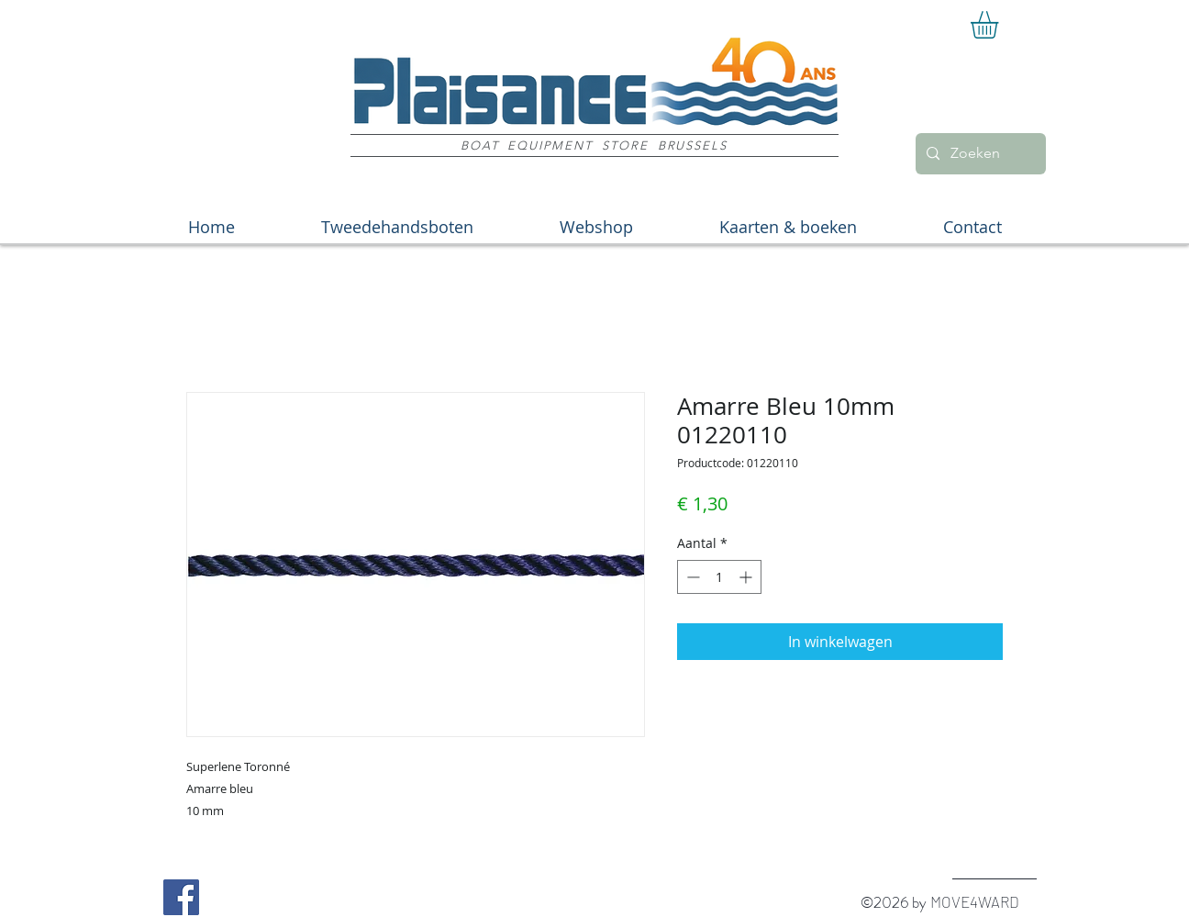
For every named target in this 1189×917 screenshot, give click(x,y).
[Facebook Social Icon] (181, 897)
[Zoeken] (978, 153)
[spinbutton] (719, 577)
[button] (1000, 25)
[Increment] (747, 577)
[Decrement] (691, 577)
